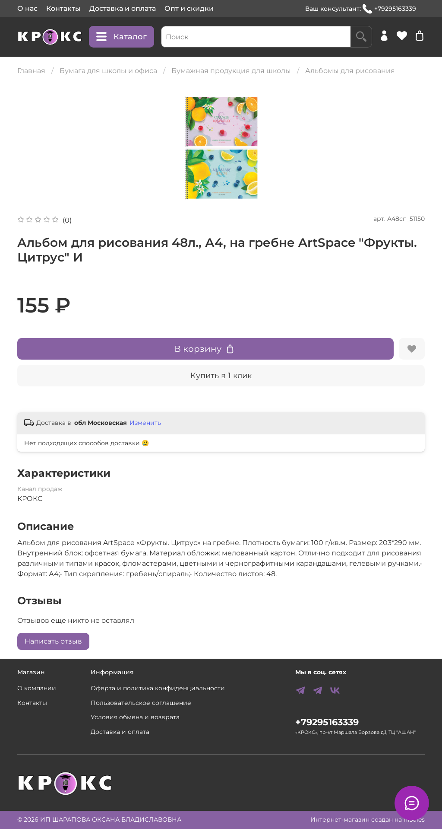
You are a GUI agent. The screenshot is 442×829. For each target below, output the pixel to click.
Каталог (121, 37)
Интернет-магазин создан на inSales (367, 819)
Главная (31, 71)
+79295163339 (389, 8)
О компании (36, 688)
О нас (27, 8)
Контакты (63, 8)
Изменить (145, 423)
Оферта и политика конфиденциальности (158, 688)
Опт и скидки (189, 8)
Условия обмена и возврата (135, 717)
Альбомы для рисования (350, 71)
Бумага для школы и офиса (108, 71)
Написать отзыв (53, 641)
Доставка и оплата (122, 8)
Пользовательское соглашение (141, 703)
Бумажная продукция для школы (231, 71)
